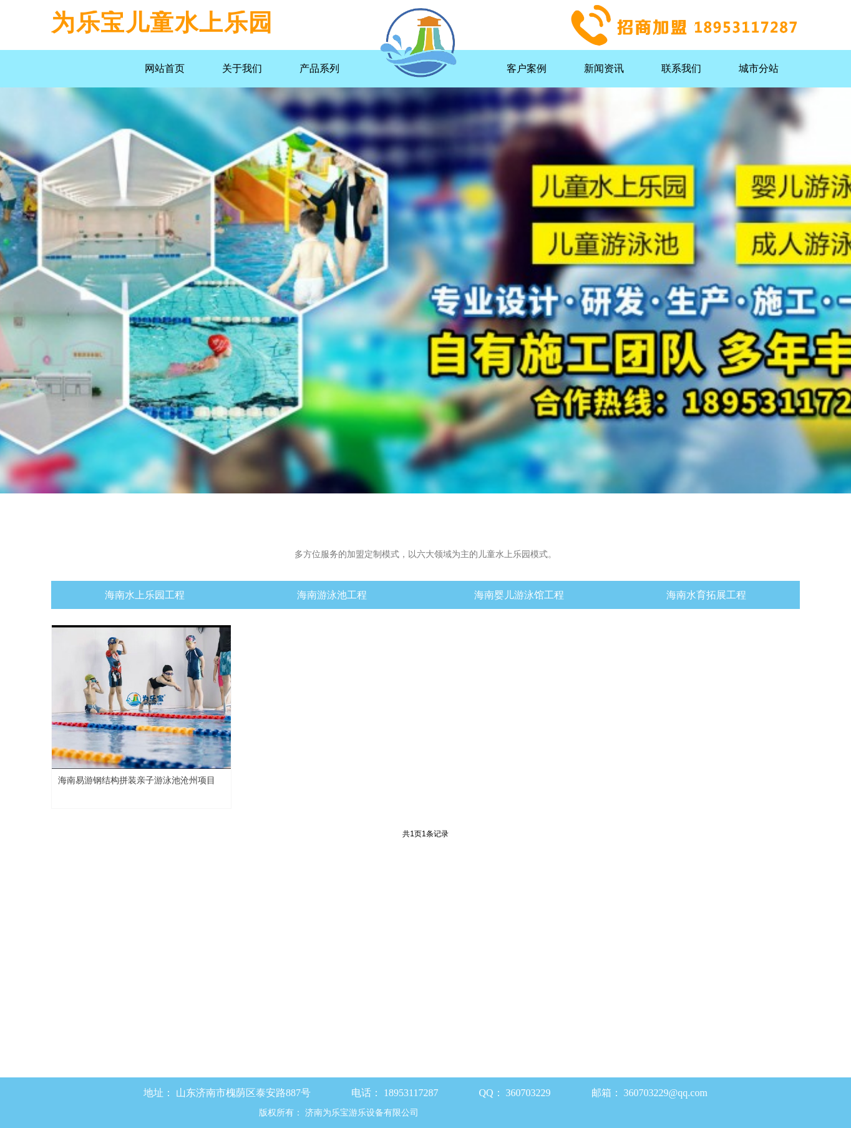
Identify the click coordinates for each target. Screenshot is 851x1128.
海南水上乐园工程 (145, 595)
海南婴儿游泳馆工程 (519, 595)
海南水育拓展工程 (706, 595)
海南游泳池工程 (332, 595)
